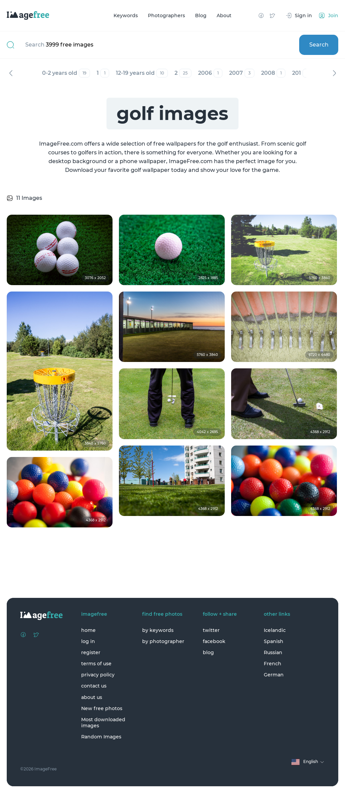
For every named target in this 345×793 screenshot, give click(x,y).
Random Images (101, 737)
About (224, 15)
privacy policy (98, 675)
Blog (201, 15)
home (88, 630)
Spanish (273, 641)
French (272, 664)
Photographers (166, 15)
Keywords (126, 15)
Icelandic (275, 630)
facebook (214, 641)
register (90, 652)
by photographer (163, 641)
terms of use (96, 664)
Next (334, 73)
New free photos (101, 708)
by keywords (158, 630)
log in (88, 641)
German (274, 675)
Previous (11, 73)
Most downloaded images (103, 722)
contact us (93, 686)
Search (318, 44)
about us (91, 697)
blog (208, 652)
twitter (211, 630)
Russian (273, 652)
